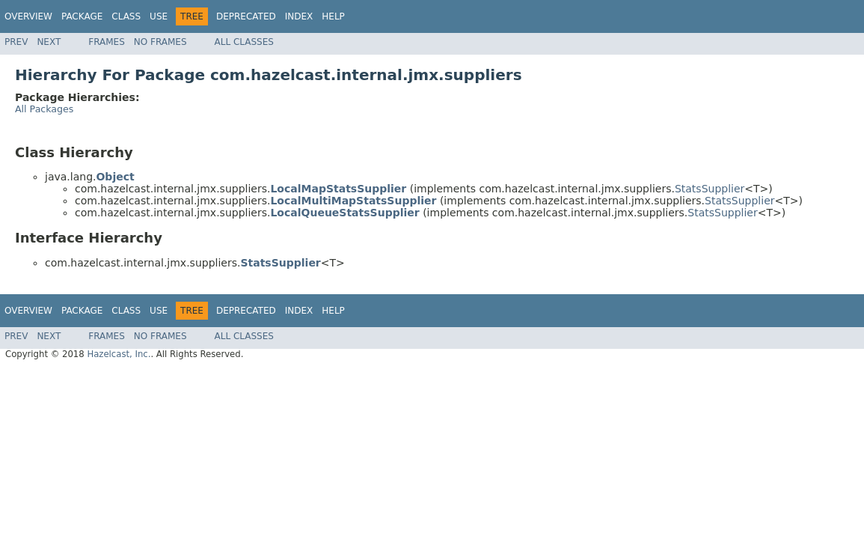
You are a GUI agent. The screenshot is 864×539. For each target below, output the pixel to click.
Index (299, 16)
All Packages (44, 109)
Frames (106, 42)
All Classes (244, 42)
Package (81, 16)
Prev (16, 42)
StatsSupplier (709, 189)
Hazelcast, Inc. (118, 354)
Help (333, 16)
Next (49, 42)
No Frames (160, 42)
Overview (28, 16)
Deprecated (246, 16)
